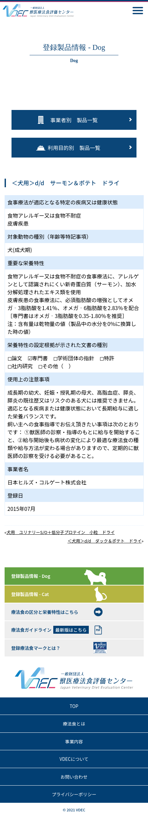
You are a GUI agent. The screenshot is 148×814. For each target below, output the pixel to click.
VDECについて (74, 759)
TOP (74, 706)
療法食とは (74, 723)
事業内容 (74, 741)
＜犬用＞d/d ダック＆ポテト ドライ (104, 541)
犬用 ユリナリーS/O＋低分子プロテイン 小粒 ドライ (61, 532)
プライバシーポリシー (74, 794)
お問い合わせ (74, 776)
